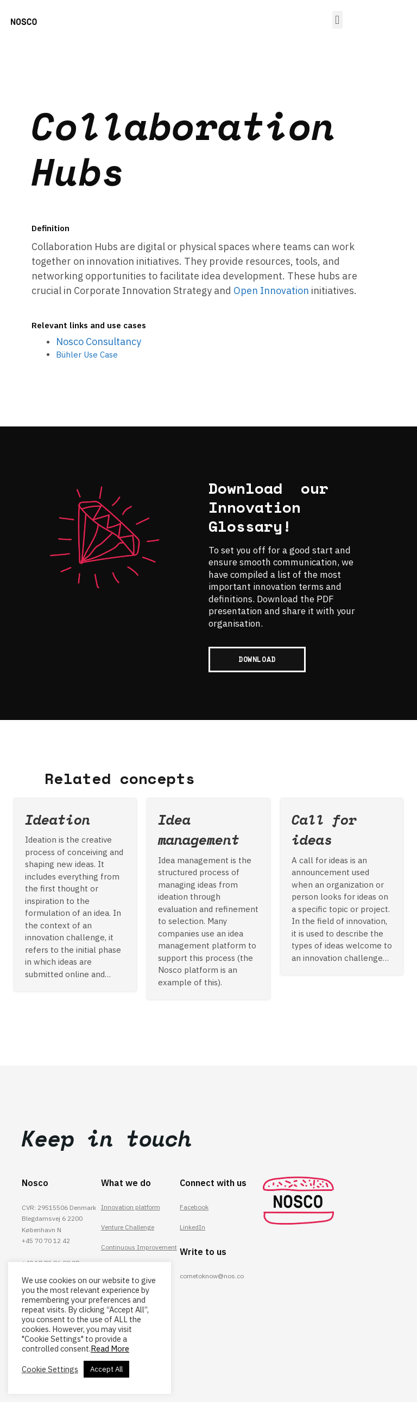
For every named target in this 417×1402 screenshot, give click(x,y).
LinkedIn (192, 1227)
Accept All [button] (106, 1369)
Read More (110, 1348)
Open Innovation (271, 290)
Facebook (194, 1207)
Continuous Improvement (139, 1247)
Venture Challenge (127, 1227)
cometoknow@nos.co (212, 1276)
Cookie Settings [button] (50, 1369)
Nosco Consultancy (98, 341)
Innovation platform (131, 1207)
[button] (337, 20)
